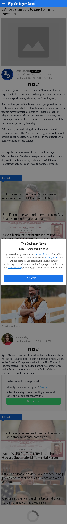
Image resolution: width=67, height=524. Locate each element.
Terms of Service (43, 254)
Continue (33, 278)
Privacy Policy (51, 257)
